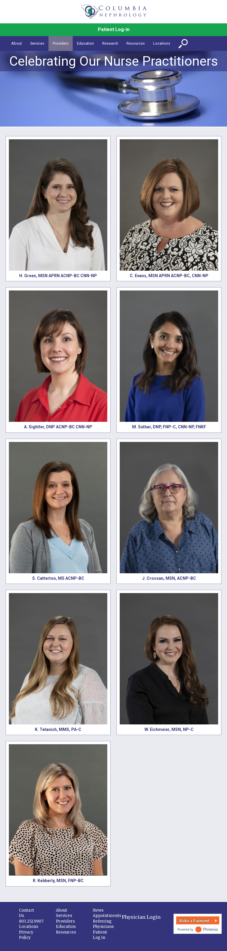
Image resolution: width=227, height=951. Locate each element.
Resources (66, 932)
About (61, 910)
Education (66, 926)
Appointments (107, 915)
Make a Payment (194, 920)
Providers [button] (61, 43)
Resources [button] (136, 43)
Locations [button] (161, 43)
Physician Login (141, 917)
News (98, 910)
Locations (28, 926)
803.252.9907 (31, 921)
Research (110, 43)
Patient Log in (100, 935)
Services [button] (37, 43)
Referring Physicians (103, 924)
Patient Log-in (113, 29)
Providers (65, 921)
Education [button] (85, 43)
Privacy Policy (26, 935)
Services (64, 915)
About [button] (16, 43)
